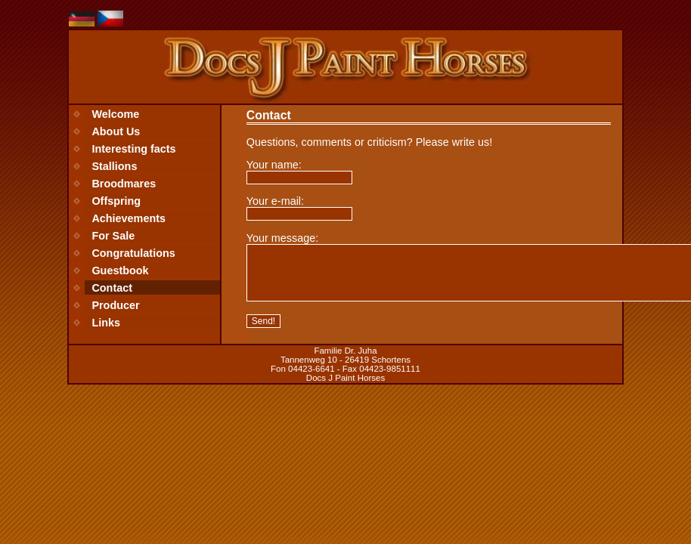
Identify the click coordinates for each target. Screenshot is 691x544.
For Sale (113, 236)
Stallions (114, 166)
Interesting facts (133, 149)
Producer (115, 305)
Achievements (128, 218)
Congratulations (133, 253)
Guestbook (119, 270)
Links (105, 323)
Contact (111, 288)
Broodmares (123, 184)
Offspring (116, 201)
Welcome (115, 114)
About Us (115, 131)
